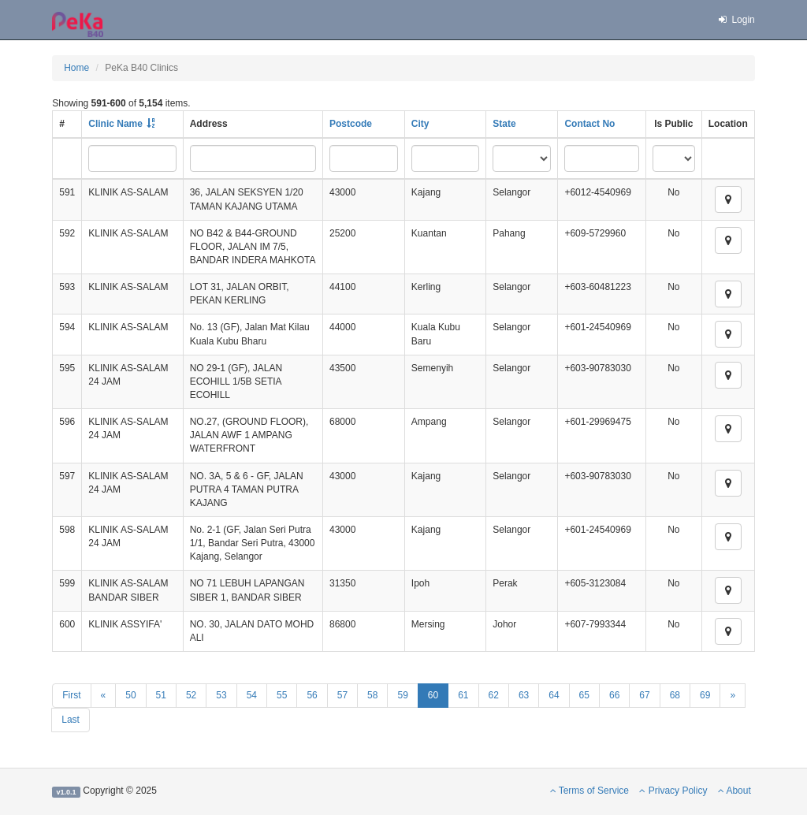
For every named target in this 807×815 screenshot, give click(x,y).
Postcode (350, 123)
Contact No (589, 123)
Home (76, 67)
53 (221, 695)
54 (252, 695)
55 (282, 695)
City (420, 123)
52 (191, 695)
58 (372, 695)
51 (161, 695)
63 (524, 695)
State (504, 123)
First (71, 695)
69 (705, 695)
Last (70, 719)
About (734, 790)
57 (342, 695)
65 (584, 695)
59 (402, 695)
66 (614, 695)
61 (463, 695)
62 (494, 695)
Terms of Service (589, 790)
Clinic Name (115, 123)
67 (644, 695)
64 (554, 695)
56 (312, 695)
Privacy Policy (673, 790)
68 (675, 695)
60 (433, 695)
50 (130, 695)
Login (736, 19)
